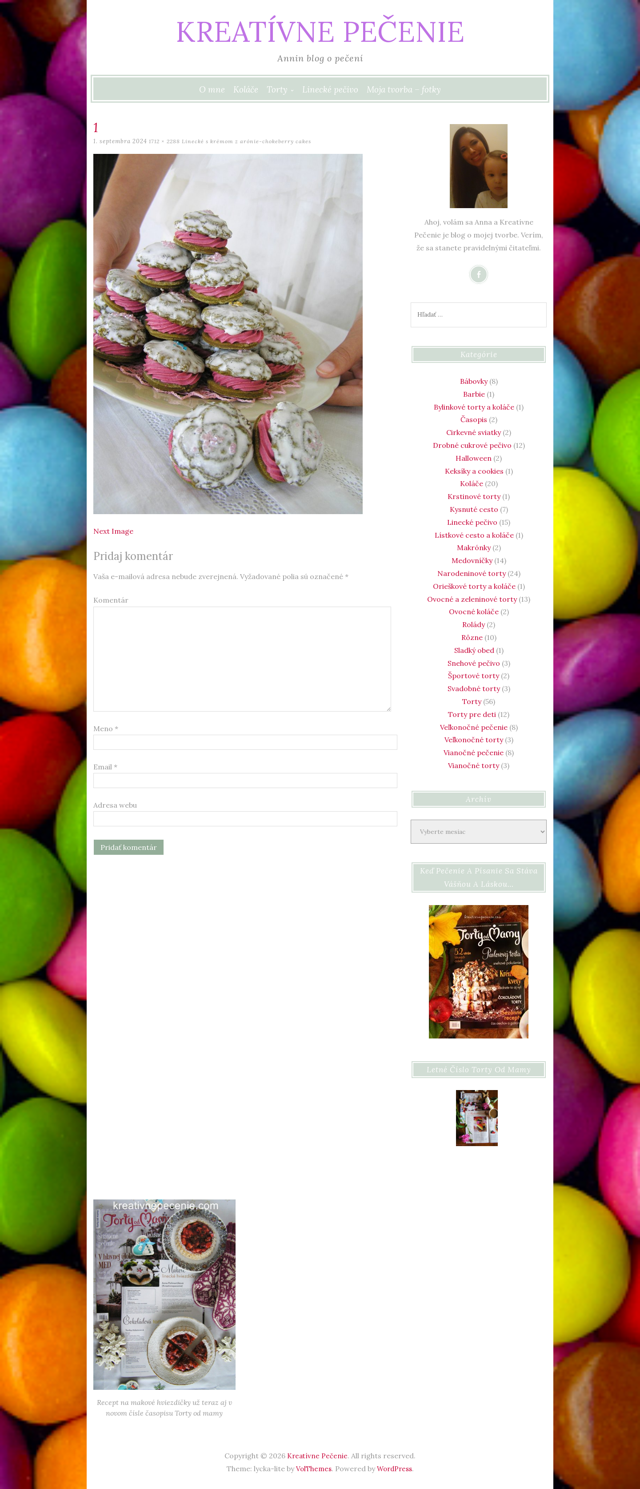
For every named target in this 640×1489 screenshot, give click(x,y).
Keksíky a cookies (474, 471)
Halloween (474, 458)
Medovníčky (472, 560)
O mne (212, 89)
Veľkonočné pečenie (474, 727)
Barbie (474, 394)
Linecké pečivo (330, 89)
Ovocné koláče (474, 611)
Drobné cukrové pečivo (472, 445)
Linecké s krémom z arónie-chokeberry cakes (251, 141)
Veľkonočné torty (473, 739)
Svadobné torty (474, 688)
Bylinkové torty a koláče (474, 406)
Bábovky (474, 381)
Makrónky (474, 547)
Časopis (473, 419)
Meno (105, 728)
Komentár (110, 600)
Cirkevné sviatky (473, 432)
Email (105, 766)
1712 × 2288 (165, 141)
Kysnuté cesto (474, 509)
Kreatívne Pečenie (320, 29)
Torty (277, 89)
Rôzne (472, 637)
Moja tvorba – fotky (404, 89)
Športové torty (473, 675)
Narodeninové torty (471, 573)
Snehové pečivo (474, 663)
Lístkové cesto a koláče (474, 535)
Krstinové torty (474, 496)
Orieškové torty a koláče (474, 586)
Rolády (473, 624)
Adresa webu (115, 805)
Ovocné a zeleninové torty (472, 599)
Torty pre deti (472, 714)
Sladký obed (474, 650)
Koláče (245, 89)
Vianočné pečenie (474, 752)
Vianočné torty (473, 765)
